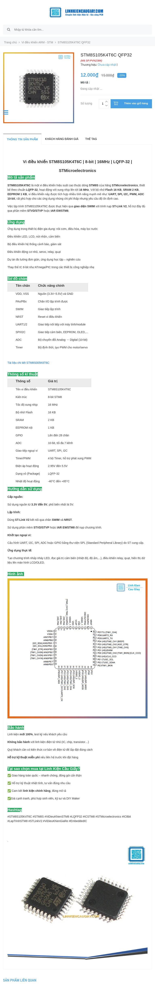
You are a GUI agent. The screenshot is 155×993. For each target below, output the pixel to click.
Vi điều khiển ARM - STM (37, 42)
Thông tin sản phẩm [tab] (22, 139)
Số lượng (86, 102)
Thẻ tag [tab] (91, 139)
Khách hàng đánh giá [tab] (61, 139)
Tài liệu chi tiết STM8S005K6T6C (28, 362)
